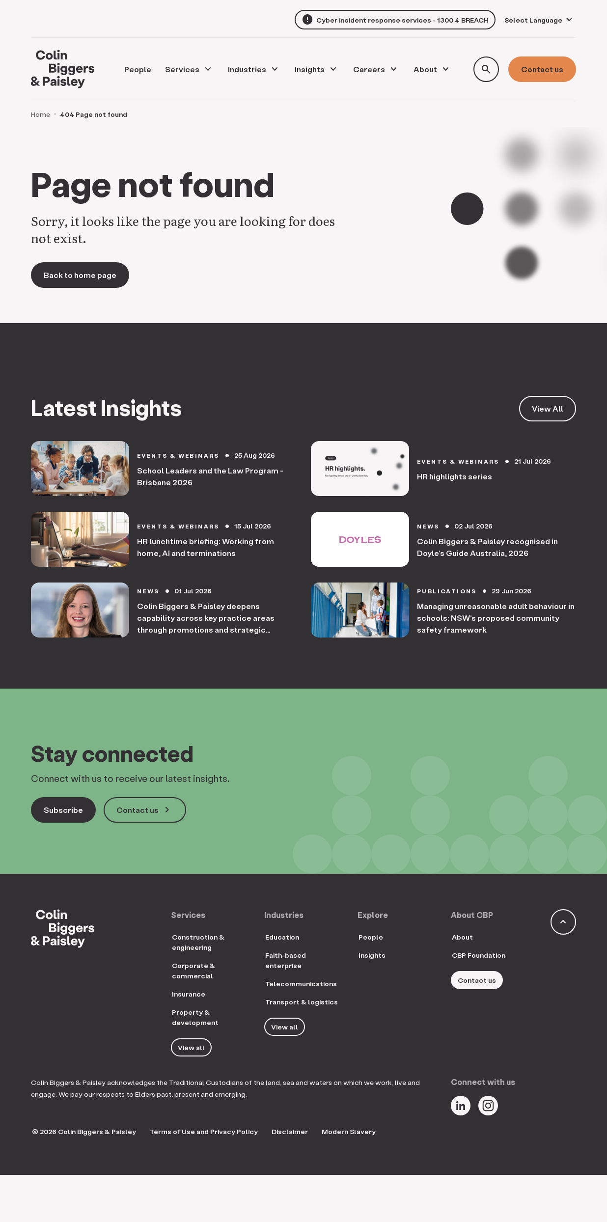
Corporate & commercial (193, 970)
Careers (369, 69)
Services (182, 69)
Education (282, 937)
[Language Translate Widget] (539, 20)
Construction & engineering (198, 942)
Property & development (195, 1017)
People (371, 937)
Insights (310, 69)
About (425, 69)
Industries (247, 69)
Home (40, 114)
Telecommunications (301, 983)
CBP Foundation (478, 955)
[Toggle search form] (486, 69)
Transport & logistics (301, 1001)
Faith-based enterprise (285, 960)
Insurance (188, 994)
